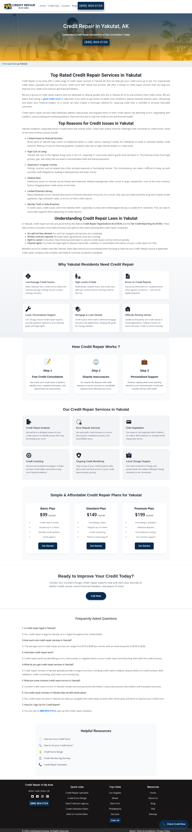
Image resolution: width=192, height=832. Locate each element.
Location (65, 5)
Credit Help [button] (53, 5)
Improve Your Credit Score (57, 739)
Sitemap (153, 814)
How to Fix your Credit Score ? (59, 745)
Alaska (14, 64)
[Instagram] (41, 796)
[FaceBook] (36, 796)
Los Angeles (115, 792)
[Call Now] (174, 824)
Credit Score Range (53, 751)
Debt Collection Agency (77, 803)
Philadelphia (115, 808)
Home (43, 5)
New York (115, 803)
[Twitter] (31, 796)
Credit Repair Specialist (55, 764)
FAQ (153, 808)
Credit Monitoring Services (57, 758)
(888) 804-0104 (91, 6)
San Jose (115, 814)
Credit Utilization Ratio (77, 808)
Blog (74, 5)
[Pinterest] (46, 796)
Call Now (96, 596)
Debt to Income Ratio (77, 814)
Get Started (47, 546)
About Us (153, 798)
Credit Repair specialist (77, 792)
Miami (115, 798)
